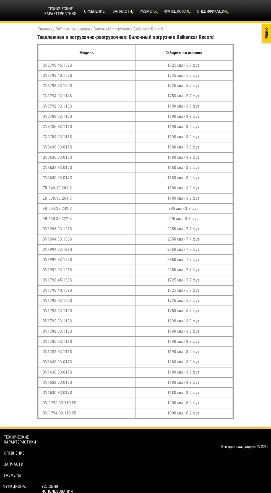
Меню (266, 33)
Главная (45, 29)
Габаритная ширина (73, 29)
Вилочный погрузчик (111, 29)
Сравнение (94, 11)
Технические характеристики (20, 440)
